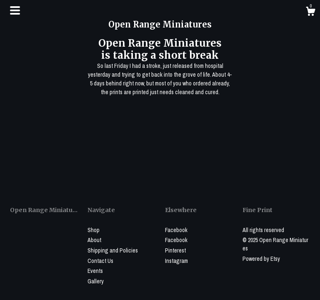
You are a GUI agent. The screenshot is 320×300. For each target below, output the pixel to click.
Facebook (176, 230)
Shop (94, 230)
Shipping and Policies (113, 250)
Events (95, 271)
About (94, 240)
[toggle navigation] (15, 10)
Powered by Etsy (261, 258)
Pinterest (175, 250)
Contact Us (100, 261)
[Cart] (310, 12)
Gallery (96, 281)
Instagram (176, 261)
